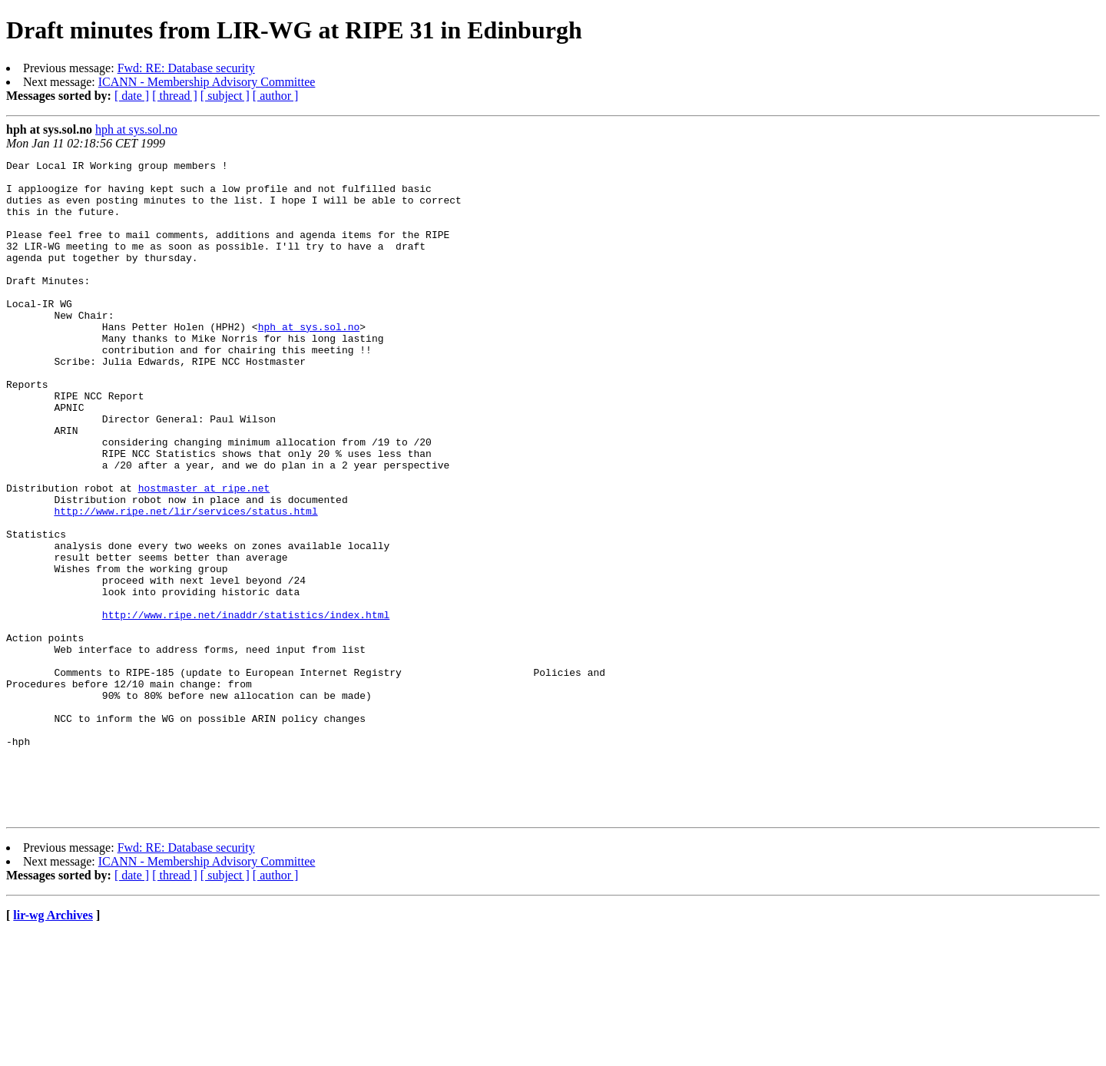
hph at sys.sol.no (136, 129)
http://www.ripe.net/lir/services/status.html (185, 582)
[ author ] (276, 95)
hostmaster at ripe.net (204, 554)
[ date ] (131, 95)
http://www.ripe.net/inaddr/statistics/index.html (245, 706)
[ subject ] (225, 95)
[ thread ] (174, 95)
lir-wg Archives (53, 1046)
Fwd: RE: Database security (186, 67)
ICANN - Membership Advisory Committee (207, 81)
